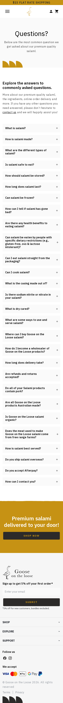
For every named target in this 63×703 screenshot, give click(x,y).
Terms (6, 692)
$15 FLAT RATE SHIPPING (31, 2)
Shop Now (31, 535)
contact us (9, 112)
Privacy (19, 692)
